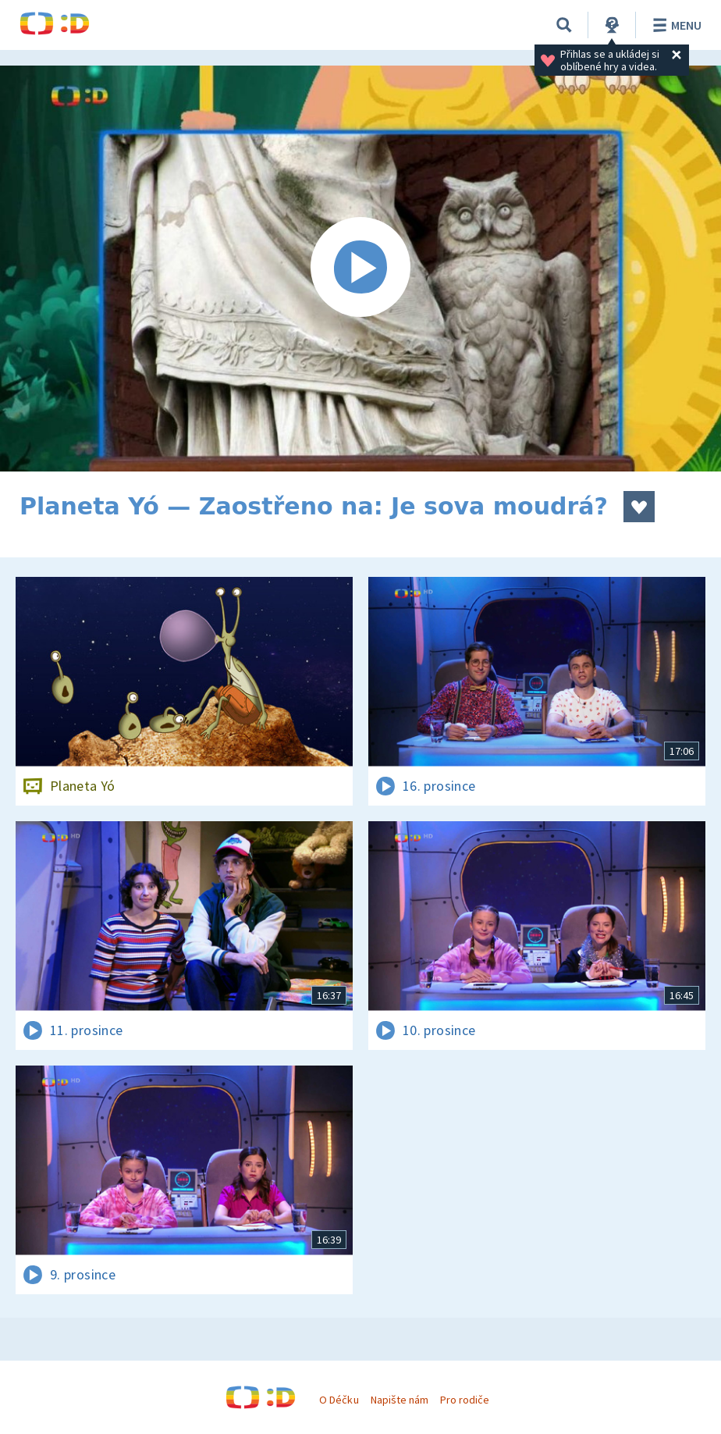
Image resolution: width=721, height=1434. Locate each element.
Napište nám (399, 1400)
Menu (674, 25)
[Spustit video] (360, 268)
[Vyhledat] (564, 25)
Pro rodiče (464, 1400)
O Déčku (338, 1400)
